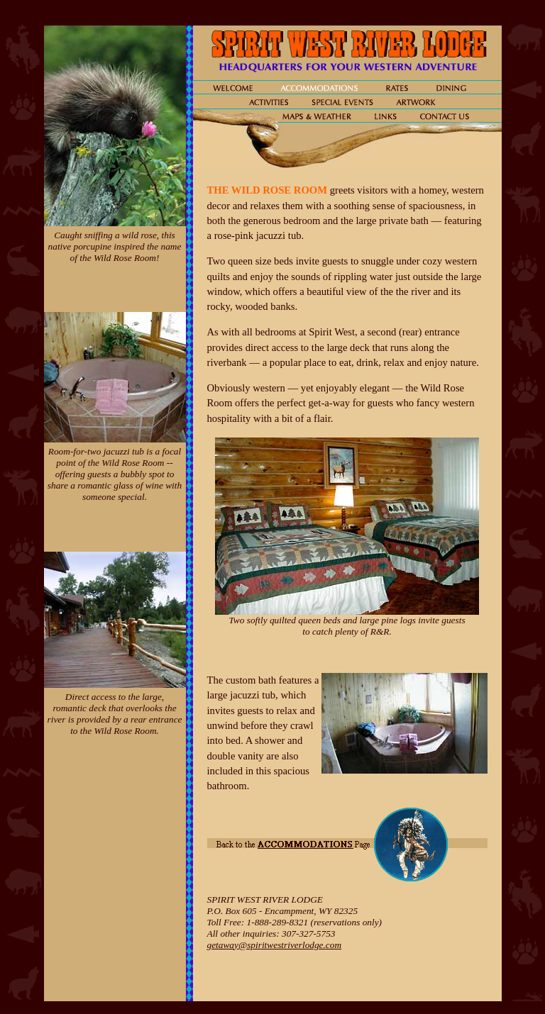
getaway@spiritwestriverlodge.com (274, 945)
